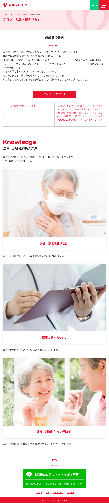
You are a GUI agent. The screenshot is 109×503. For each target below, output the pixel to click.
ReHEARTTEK (47, 500)
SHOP (95, 5)
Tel (47, 492)
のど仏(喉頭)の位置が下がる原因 (21, 106)
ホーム (5, 14)
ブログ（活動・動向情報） (19, 14)
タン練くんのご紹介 (54, 94)
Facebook (58, 492)
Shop (39, 492)
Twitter (70, 492)
